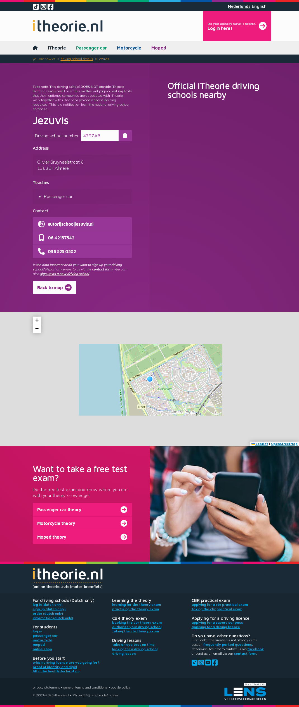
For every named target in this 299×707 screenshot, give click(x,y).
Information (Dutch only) (53, 618)
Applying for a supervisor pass (217, 622)
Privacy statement (46, 687)
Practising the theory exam (135, 609)
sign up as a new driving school (64, 274)
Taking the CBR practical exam (217, 609)
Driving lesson (124, 653)
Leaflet (259, 444)
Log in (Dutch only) (48, 604)
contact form (102, 269)
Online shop (42, 649)
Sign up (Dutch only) (49, 609)
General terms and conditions (85, 687)
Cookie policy (120, 687)
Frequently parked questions (227, 644)
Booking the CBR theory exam (137, 622)
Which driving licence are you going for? (66, 662)
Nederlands (239, 6)
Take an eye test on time (133, 644)
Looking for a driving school (134, 649)
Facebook (256, 649)
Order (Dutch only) (48, 613)
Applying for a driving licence (216, 627)
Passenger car (91, 47)
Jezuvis (103, 59)
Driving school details (77, 59)
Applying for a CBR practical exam (220, 604)
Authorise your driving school (136, 627)
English (259, 6)
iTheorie (57, 47)
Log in (37, 631)
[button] (149, 379)
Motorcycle (129, 47)
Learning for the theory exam (136, 604)
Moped (158, 47)
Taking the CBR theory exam (135, 631)
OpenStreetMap (284, 444)
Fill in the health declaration (56, 671)
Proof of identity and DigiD (55, 667)
